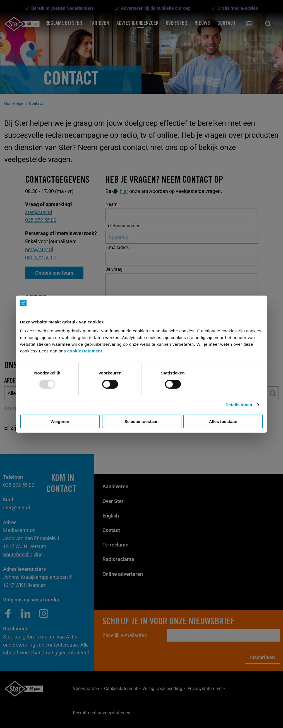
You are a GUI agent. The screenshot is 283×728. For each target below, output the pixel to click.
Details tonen (239, 404)
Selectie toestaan (141, 421)
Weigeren (60, 421)
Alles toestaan (223, 421)
